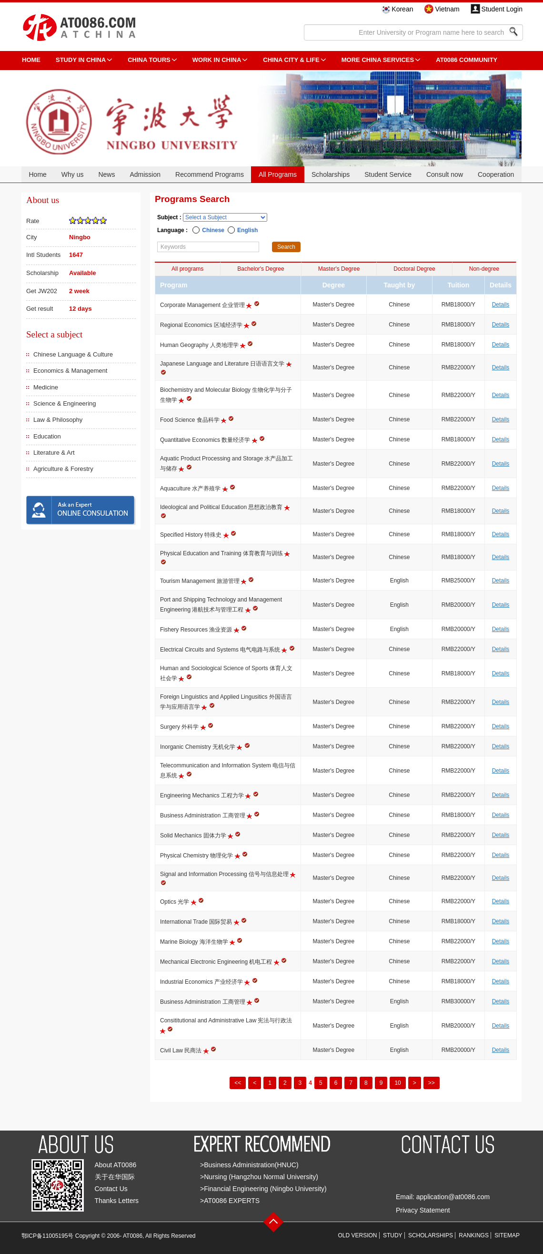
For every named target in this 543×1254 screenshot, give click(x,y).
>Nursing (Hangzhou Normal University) (259, 1177)
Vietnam (447, 9)
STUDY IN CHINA (81, 59)
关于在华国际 (115, 1177)
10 (397, 1083)
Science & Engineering (64, 403)
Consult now (444, 174)
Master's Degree (339, 268)
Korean (402, 9)
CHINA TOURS (149, 59)
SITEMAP (507, 1235)
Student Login (502, 9)
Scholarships (331, 174)
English (247, 230)
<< (237, 1083)
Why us (72, 174)
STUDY (392, 1235)
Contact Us (111, 1189)
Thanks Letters (117, 1200)
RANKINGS (474, 1235)
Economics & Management (70, 370)
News (106, 174)
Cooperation (496, 174)
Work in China (216, 59)
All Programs (278, 174)
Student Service (388, 174)
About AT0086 (116, 1165)
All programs (187, 268)
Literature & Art (54, 452)
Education (47, 436)
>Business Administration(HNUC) (249, 1165)
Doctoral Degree (414, 268)
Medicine (45, 387)
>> (431, 1083)
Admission (145, 174)
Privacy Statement (423, 1210)
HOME (31, 59)
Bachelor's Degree (260, 268)
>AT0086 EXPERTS (230, 1200)
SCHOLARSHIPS (430, 1235)
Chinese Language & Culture (73, 354)
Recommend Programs (209, 174)
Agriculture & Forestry (63, 468)
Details (501, 304)
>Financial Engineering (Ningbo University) (263, 1189)
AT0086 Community (466, 59)
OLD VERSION (357, 1235)
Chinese (213, 230)
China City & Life (291, 59)
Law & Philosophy (57, 419)
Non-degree (484, 268)
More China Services (378, 59)
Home (37, 174)
